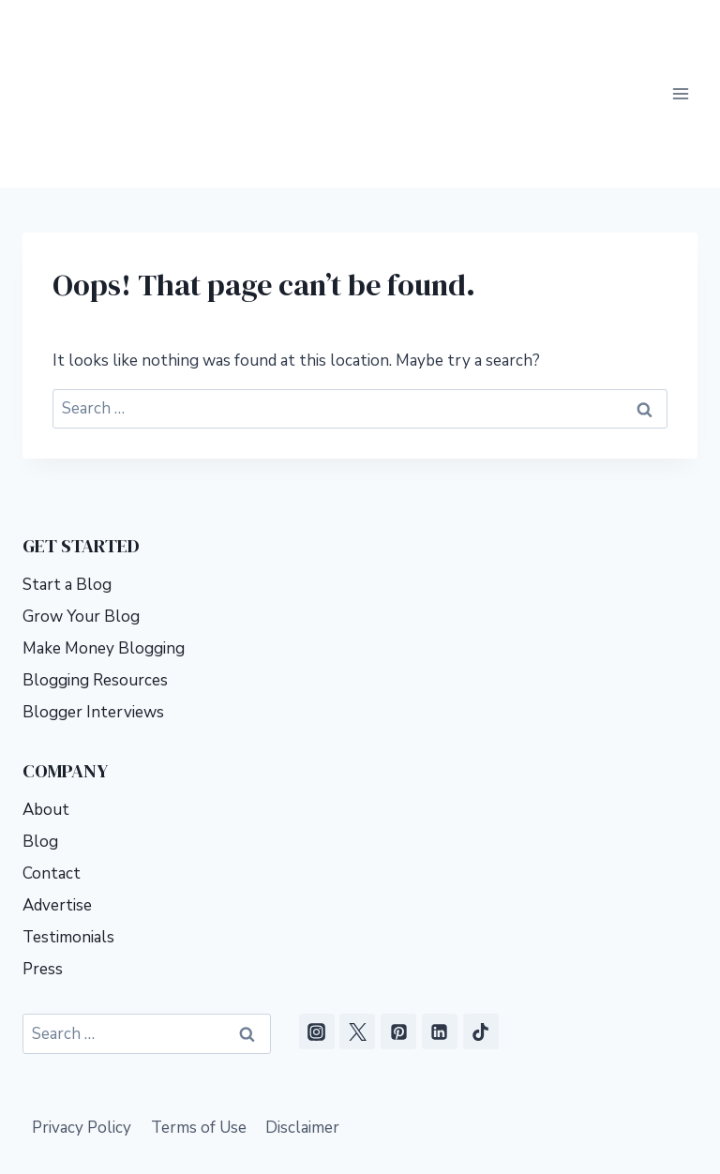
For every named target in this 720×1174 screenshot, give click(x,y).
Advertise (57, 793)
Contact (51, 761)
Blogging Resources (95, 568)
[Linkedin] (440, 919)
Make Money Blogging (103, 536)
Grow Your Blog (81, 504)
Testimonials (68, 824)
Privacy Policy (81, 1015)
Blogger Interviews (93, 599)
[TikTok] (481, 919)
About (45, 697)
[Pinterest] (398, 919)
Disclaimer (302, 1015)
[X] (357, 919)
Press (42, 856)
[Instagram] (317, 919)
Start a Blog (67, 472)
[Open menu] (680, 37)
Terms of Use (199, 1015)
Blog (40, 729)
